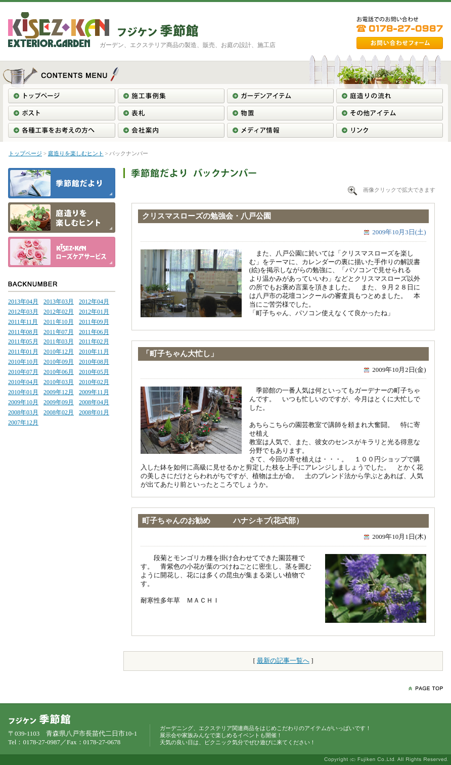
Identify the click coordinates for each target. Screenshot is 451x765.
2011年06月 (94, 331)
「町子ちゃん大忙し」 (180, 354)
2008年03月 (23, 412)
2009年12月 (58, 392)
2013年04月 (23, 301)
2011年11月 (23, 321)
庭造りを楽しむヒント (76, 153)
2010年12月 (58, 351)
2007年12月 (23, 422)
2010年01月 (23, 392)
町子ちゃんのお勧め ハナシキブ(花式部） (223, 521)
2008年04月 (94, 402)
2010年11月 (94, 351)
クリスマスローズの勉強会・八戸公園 (206, 216)
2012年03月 (23, 311)
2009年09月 (58, 402)
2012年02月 (58, 311)
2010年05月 (94, 371)
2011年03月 (58, 341)
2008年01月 (94, 412)
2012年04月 (94, 301)
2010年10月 (23, 361)
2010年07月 (23, 371)
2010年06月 (58, 371)
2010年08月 (94, 361)
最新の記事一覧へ (283, 660)
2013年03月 (58, 301)
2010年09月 (58, 361)
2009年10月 (23, 402)
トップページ (25, 153)
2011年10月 (58, 321)
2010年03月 (58, 382)
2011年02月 (94, 341)
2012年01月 (94, 311)
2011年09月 (94, 321)
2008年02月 (58, 412)
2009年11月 (94, 392)
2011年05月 (23, 341)
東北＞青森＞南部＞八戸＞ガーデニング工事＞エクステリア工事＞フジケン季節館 (158, 30)
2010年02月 (94, 382)
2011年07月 (58, 331)
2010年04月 (23, 382)
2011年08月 (23, 331)
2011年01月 (23, 351)
